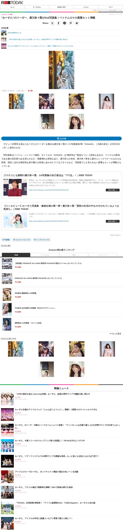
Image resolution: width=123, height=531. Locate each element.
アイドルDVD (45, 255)
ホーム (12, 7)
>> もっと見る (115, 334)
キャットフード (102, 255)
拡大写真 (63, 138)
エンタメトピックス (22, 240)
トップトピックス (43, 240)
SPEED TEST (61, 7)
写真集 (7, 240)
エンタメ (86, 7)
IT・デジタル (37, 7)
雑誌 (74, 255)
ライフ (111, 7)
